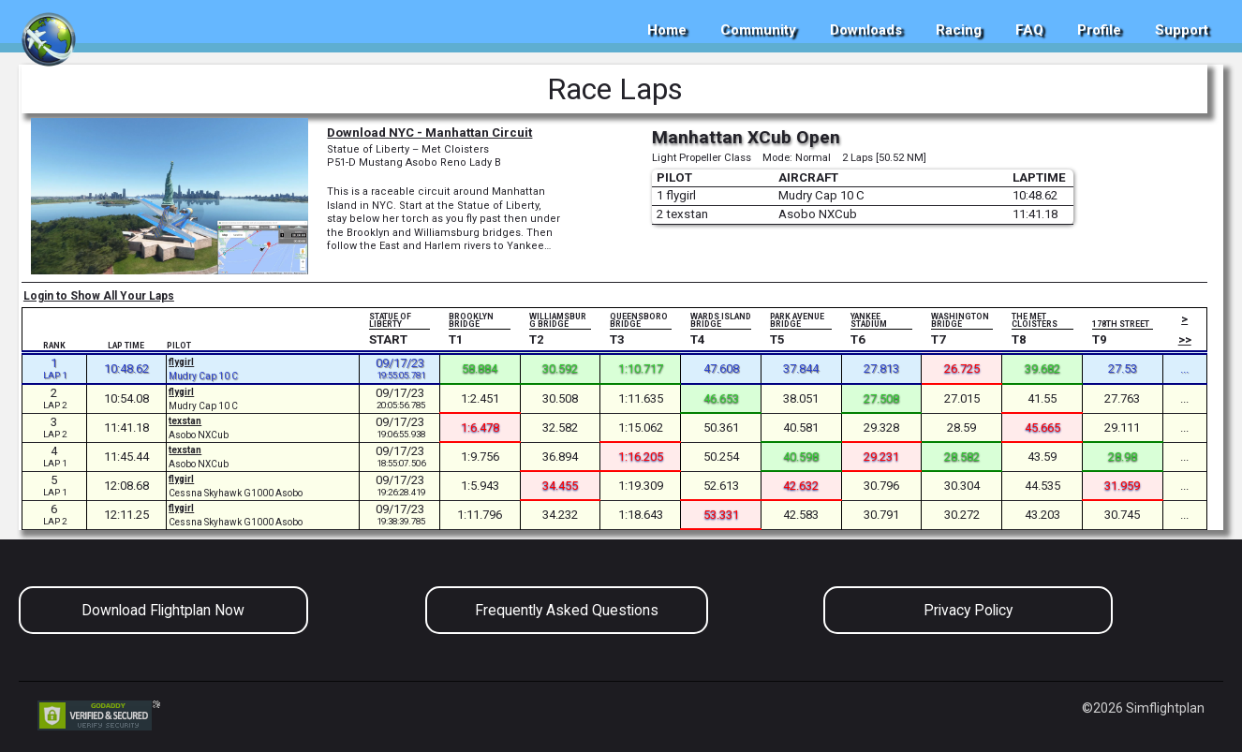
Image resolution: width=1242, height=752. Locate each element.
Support (1181, 30)
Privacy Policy (968, 610)
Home (667, 30)
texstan (185, 421)
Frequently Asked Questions (566, 610)
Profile (1099, 30)
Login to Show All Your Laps (98, 295)
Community (758, 30)
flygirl (181, 362)
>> (1184, 339)
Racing (959, 30)
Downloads (866, 30)
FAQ (1029, 30)
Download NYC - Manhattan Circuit (429, 132)
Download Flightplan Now (162, 610)
